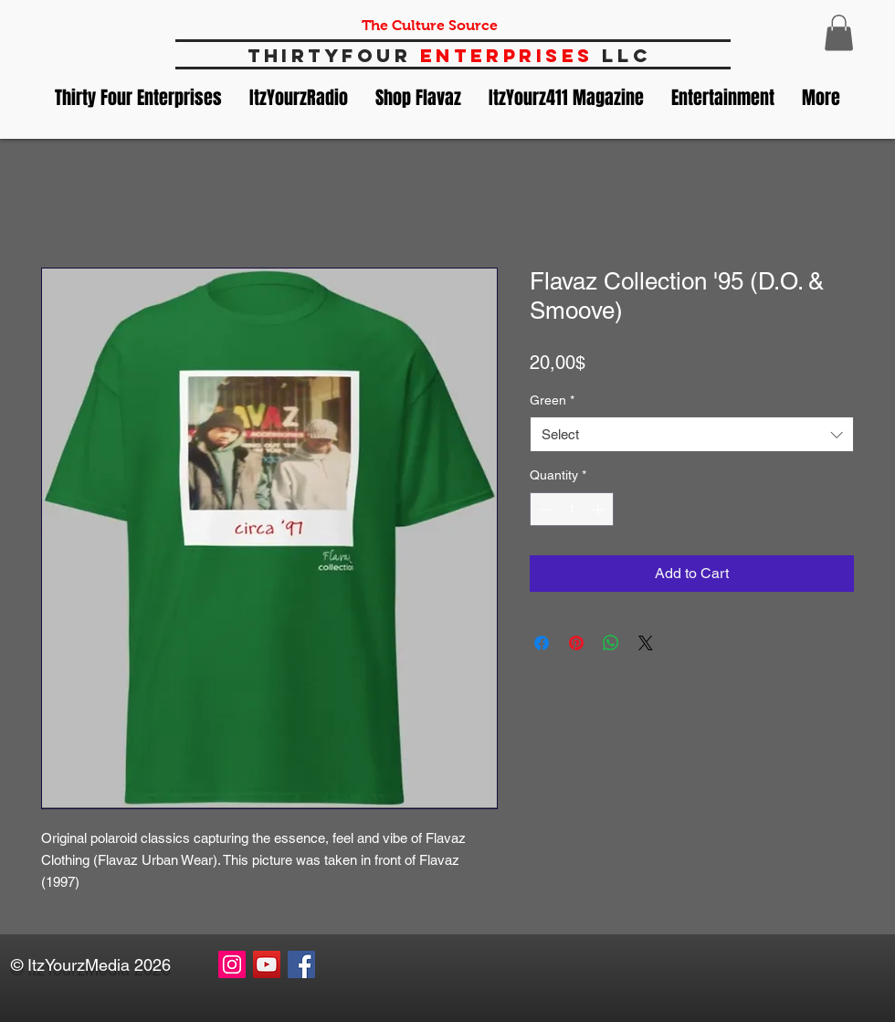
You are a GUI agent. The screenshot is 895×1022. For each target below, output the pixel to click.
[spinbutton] (571, 509)
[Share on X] (646, 643)
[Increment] (599, 509)
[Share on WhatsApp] (611, 643)
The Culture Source (430, 25)
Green (552, 400)
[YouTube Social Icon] (266, 964)
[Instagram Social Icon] (232, 964)
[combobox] (692, 434)
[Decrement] (543, 509)
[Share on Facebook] (542, 643)
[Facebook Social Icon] (301, 964)
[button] (839, 32)
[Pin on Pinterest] (576, 643)
